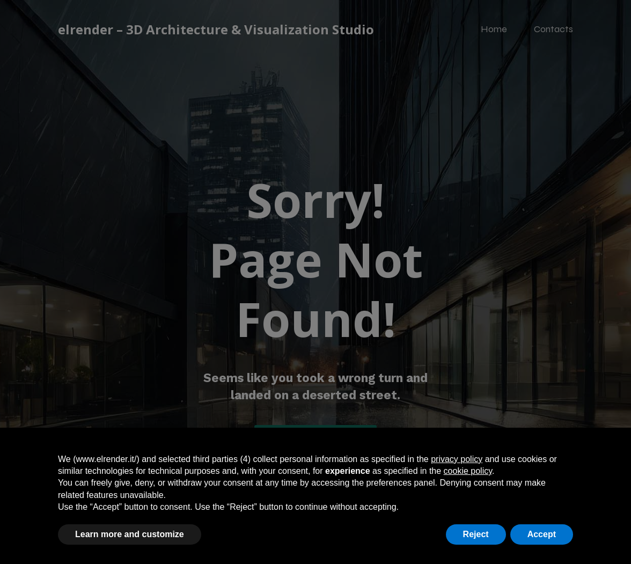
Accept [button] (541, 534)
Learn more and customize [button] (129, 534)
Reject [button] (476, 534)
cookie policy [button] (468, 470)
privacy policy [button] (456, 459)
